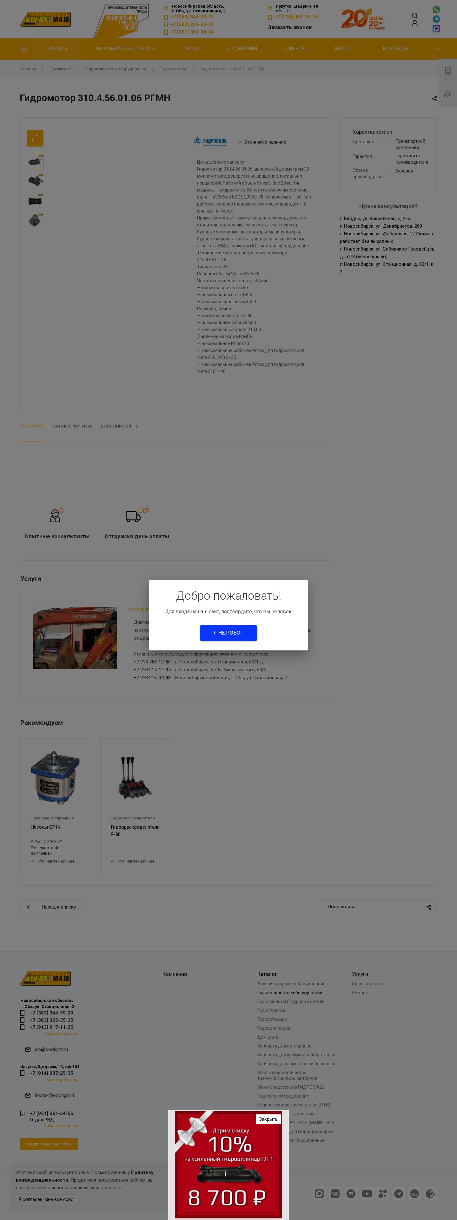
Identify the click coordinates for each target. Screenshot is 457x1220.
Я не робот (228, 633)
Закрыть (268, 1119)
